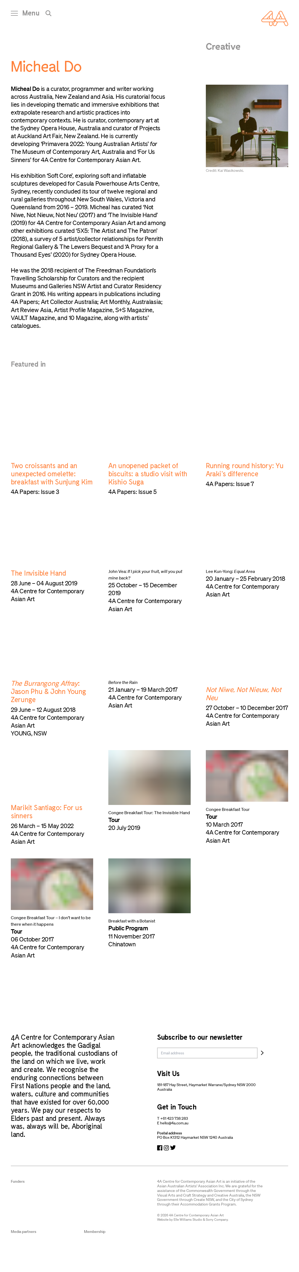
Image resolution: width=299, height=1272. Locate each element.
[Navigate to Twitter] (173, 1147)
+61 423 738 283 (174, 1118)
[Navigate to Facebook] (159, 1147)
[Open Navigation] (25, 15)
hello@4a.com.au (174, 1123)
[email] (207, 1053)
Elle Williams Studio (188, 1219)
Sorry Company (217, 1219)
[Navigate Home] (274, 18)
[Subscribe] (262, 1053)
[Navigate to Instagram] (166, 1147)
